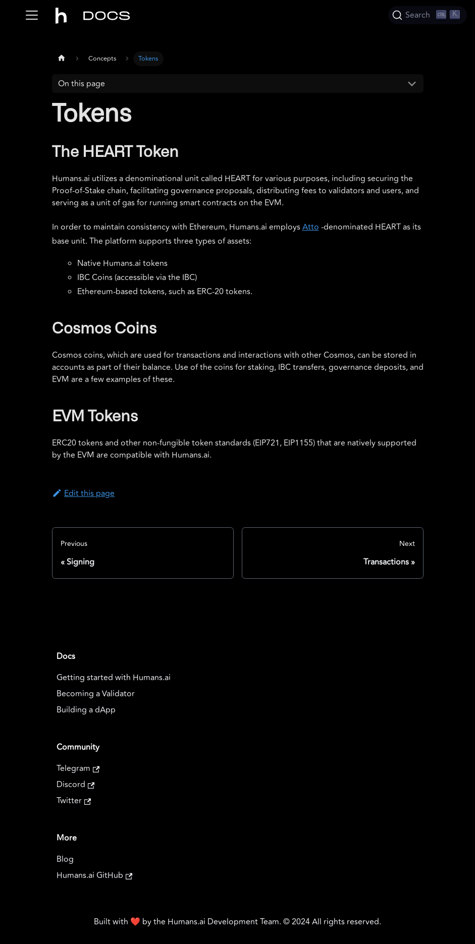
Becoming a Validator (96, 694)
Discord (75, 785)
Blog (65, 859)
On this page (81, 84)
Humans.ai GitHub (94, 875)
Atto (310, 227)
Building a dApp (86, 710)
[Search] (427, 15)
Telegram (78, 768)
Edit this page (83, 493)
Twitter (74, 801)
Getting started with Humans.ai (114, 678)
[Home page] (61, 57)
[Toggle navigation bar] (31, 15)
